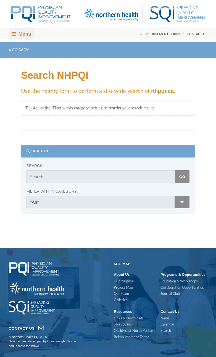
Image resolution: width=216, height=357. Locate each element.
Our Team (121, 293)
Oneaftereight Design (61, 341)
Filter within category (52, 191)
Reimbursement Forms (160, 34)
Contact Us (197, 34)
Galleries (121, 300)
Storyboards (123, 324)
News (165, 318)
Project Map (123, 287)
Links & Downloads (129, 318)
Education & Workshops (179, 281)
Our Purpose (124, 281)
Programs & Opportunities (183, 274)
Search (39, 151)
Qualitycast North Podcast (134, 330)
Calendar (167, 324)
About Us (122, 274)
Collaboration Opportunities (182, 287)
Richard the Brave (27, 346)
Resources (123, 311)
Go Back (19, 50)
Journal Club (170, 293)
